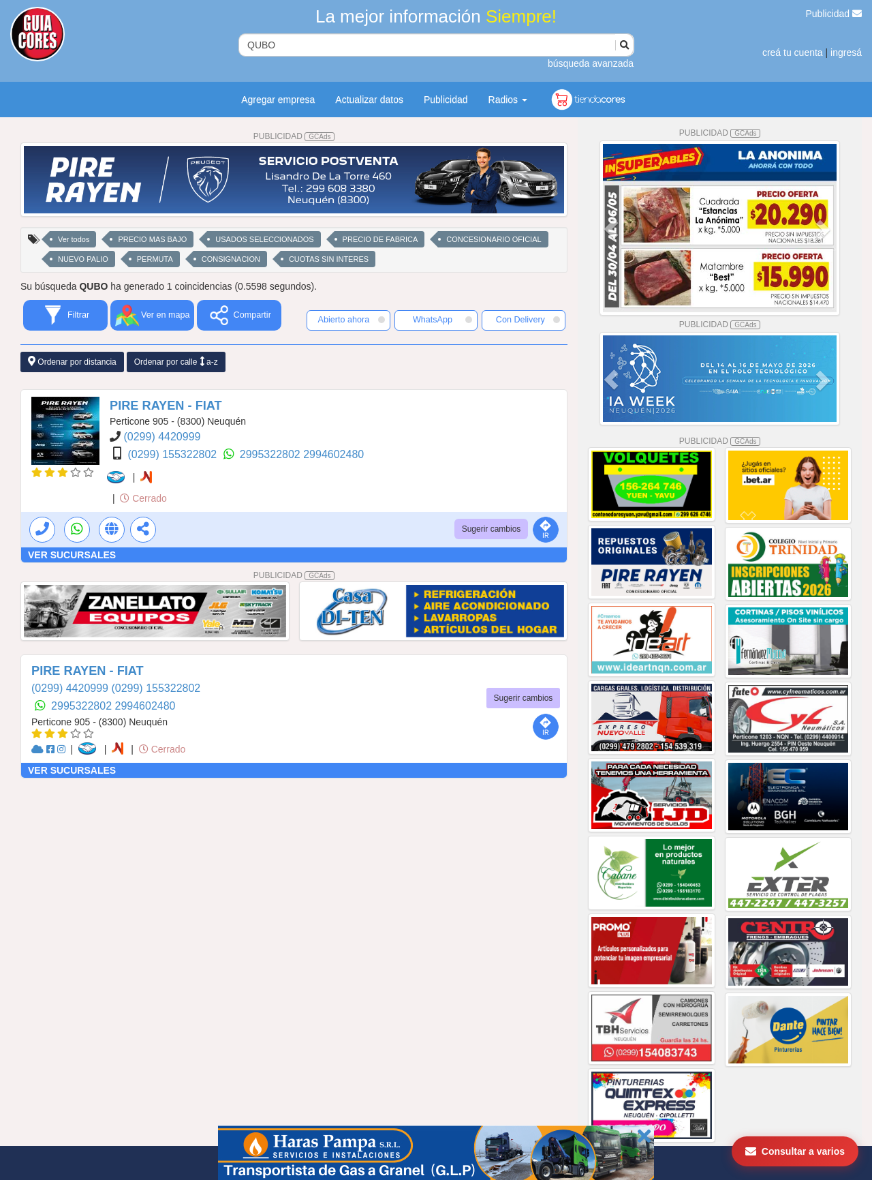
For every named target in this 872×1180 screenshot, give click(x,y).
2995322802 (271, 454)
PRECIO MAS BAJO (152, 239)
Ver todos (73, 239)
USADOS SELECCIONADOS (264, 239)
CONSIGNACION (231, 259)
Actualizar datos (369, 99)
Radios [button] (507, 99)
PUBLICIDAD (294, 136)
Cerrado (143, 498)
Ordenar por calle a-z (176, 362)
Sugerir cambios (491, 529)
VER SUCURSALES (72, 554)
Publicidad (834, 13)
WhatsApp (443, 319)
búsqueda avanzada (591, 63)
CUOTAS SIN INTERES (329, 259)
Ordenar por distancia (72, 362)
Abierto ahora (351, 319)
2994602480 (333, 454)
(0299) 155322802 (173, 454)
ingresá (846, 52)
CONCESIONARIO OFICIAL (493, 239)
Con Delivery (528, 319)
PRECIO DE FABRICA (380, 239)
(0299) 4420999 (161, 436)
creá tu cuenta (792, 52)
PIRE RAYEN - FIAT (166, 405)
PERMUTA (155, 259)
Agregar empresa (278, 99)
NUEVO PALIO (83, 259)
